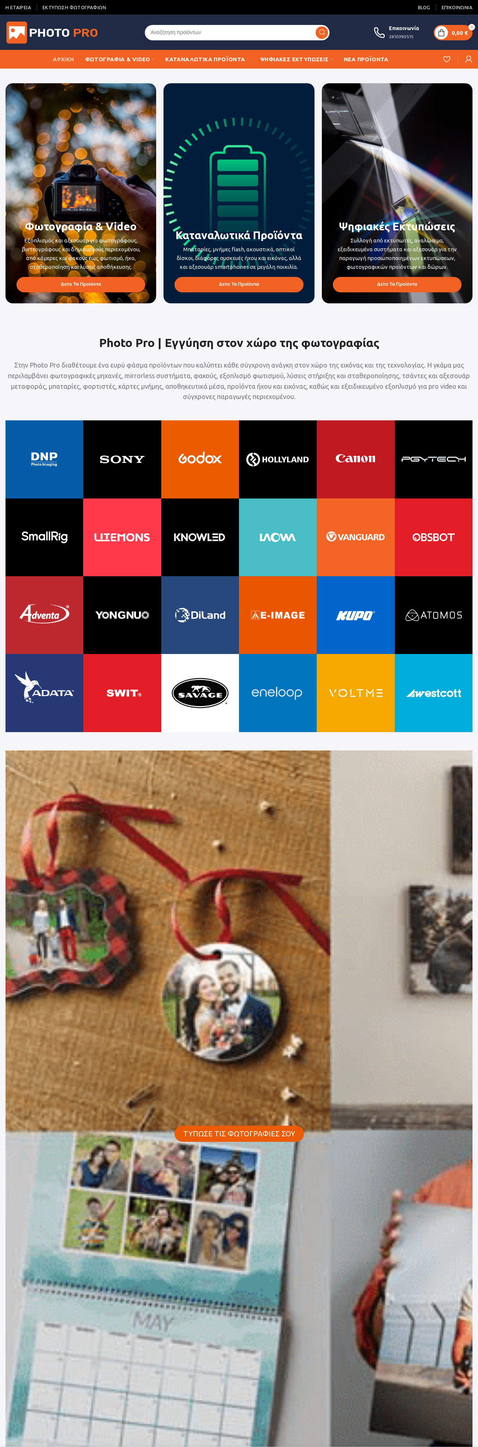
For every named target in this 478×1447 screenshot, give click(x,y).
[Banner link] (80, 193)
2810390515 (401, 37)
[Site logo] (53, 32)
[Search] (237, 32)
